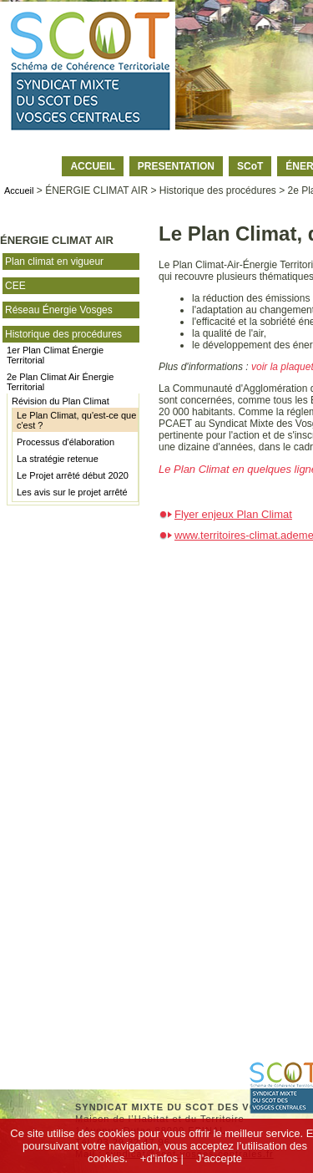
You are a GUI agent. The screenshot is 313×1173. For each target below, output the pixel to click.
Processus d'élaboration (65, 442)
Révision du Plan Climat (60, 401)
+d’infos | (162, 1158)
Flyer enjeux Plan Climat (233, 514)
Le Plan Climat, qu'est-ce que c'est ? (76, 420)
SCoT (250, 166)
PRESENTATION (176, 166)
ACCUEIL (92, 166)
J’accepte (219, 1158)
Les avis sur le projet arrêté (72, 492)
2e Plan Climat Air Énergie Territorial (60, 382)
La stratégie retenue (57, 459)
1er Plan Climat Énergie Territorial (55, 355)
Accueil (18, 190)
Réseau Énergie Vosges (59, 310)
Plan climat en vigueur (54, 261)
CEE (15, 286)
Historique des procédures (63, 334)
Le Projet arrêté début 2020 (73, 475)
